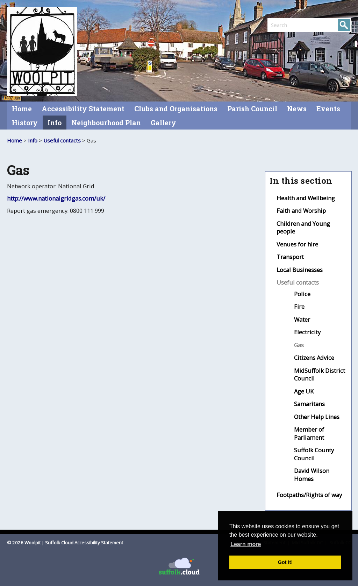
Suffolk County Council (314, 454)
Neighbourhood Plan (106, 122)
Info (55, 122)
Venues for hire (297, 244)
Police (302, 294)
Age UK (304, 391)
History (25, 122)
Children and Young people (303, 227)
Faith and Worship (301, 211)
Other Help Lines (316, 417)
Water (302, 319)
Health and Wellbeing (306, 198)
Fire (299, 306)
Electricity (307, 332)
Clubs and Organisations (175, 108)
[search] (288, 25)
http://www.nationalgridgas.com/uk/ (56, 198)
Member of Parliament (309, 433)
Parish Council (252, 108)
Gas (299, 345)
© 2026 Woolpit (24, 542)
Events (328, 108)
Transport (290, 257)
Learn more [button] (245, 544)
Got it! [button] (285, 562)
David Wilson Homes (311, 475)
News (297, 108)
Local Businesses (300, 270)
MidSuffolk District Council (319, 375)
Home (22, 108)
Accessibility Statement (83, 108)
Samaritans (309, 404)
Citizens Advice (314, 358)
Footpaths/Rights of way (309, 495)
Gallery (163, 122)
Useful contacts (62, 140)
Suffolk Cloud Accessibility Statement (84, 542)
